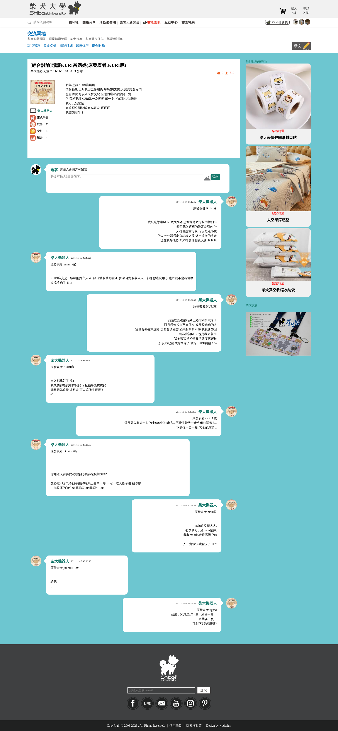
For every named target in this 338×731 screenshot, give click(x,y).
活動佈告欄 (107, 22)
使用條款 (176, 725)
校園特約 (188, 22)
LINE (147, 703)
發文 (297, 46)
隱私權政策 (194, 725)
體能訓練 (66, 45)
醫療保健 (82, 45)
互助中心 (171, 22)
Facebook (133, 703)
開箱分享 (88, 22)
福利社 (73, 22)
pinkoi (205, 703)
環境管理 (34, 45)
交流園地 (153, 22)
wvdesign (225, 725)
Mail (162, 703)
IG (191, 703)
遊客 (54, 170)
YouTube (176, 703)
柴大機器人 (45, 110)
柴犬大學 (54, 8)
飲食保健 (50, 45)
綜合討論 (98, 45)
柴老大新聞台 (129, 22)
